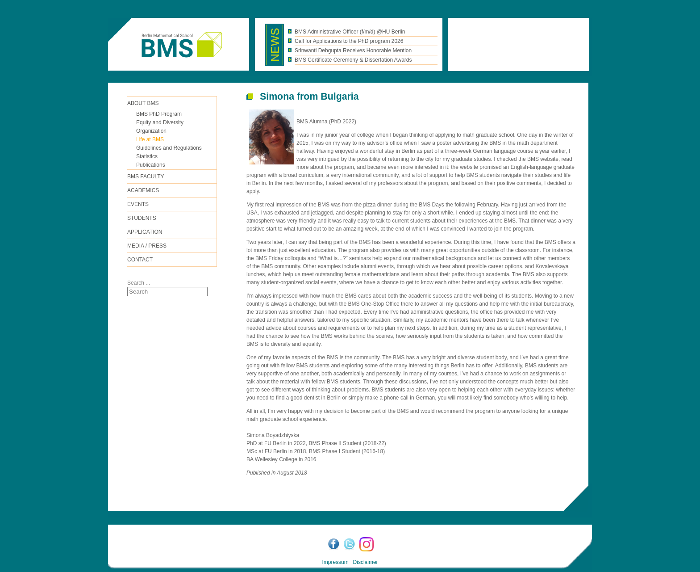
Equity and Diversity (159, 122)
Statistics (147, 156)
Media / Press (147, 246)
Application (144, 232)
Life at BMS (150, 139)
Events (138, 204)
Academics (143, 190)
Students (141, 218)
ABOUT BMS (142, 103)
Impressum (335, 562)
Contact (140, 260)
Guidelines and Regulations (169, 148)
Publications (150, 165)
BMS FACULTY (145, 176)
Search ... (138, 283)
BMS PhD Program (159, 114)
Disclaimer (365, 562)
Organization (151, 131)
